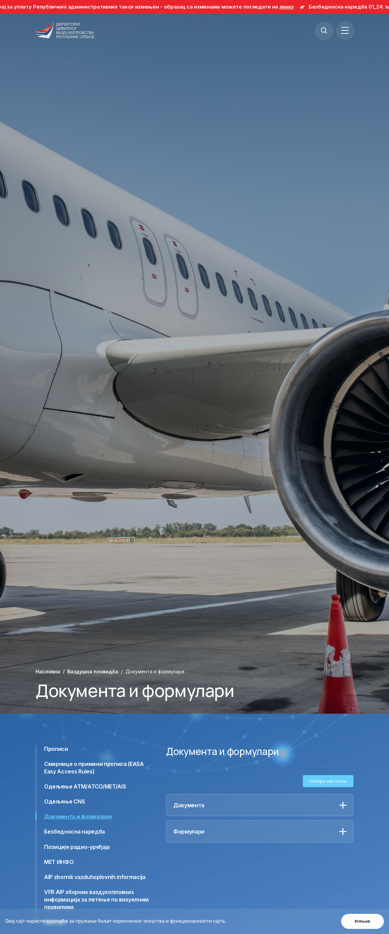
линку (290, 6)
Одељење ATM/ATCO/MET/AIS (85, 786)
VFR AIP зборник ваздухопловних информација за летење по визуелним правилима (96, 899)
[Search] (323, 30)
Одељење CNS (64, 801)
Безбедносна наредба (74, 831)
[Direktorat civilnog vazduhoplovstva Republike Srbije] (65, 30)
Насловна (48, 671)
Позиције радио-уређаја (77, 846)
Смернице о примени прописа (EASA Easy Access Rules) (94, 767)
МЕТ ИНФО (58, 862)
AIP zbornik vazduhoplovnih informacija (95, 877)
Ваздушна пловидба (92, 671)
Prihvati (362, 921)
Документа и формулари (77, 816)
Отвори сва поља (328, 781)
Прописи (56, 748)
